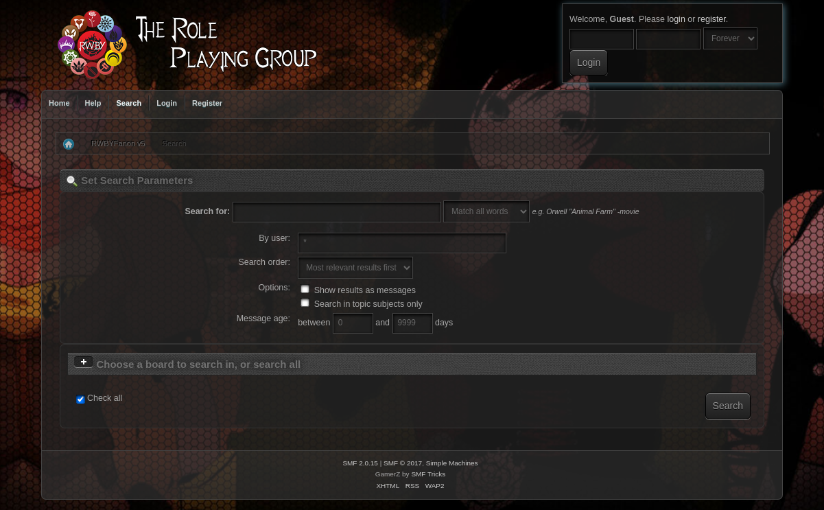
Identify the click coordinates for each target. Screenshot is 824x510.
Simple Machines (452, 463)
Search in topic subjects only (362, 304)
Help (93, 103)
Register (207, 103)
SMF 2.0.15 (360, 463)
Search (128, 103)
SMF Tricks (428, 474)
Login (166, 103)
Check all (104, 398)
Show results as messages (358, 290)
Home (59, 103)
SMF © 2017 (403, 463)
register (712, 19)
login (676, 19)
